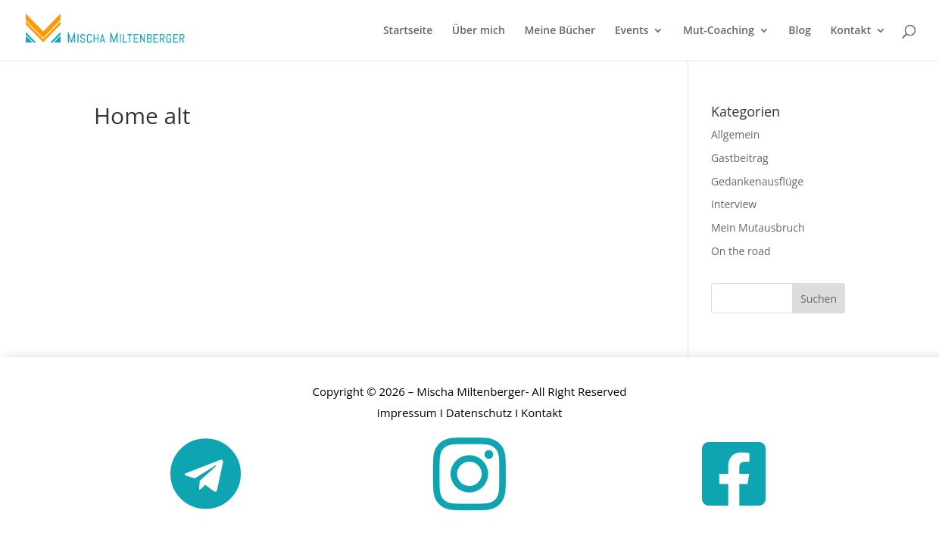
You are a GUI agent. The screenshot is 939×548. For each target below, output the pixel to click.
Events (632, 31)
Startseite (407, 31)
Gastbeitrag (740, 158)
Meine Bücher (559, 31)
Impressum (407, 412)
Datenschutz (479, 412)
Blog (799, 31)
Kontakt (850, 31)
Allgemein (735, 134)
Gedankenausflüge (757, 181)
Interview (734, 204)
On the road (741, 251)
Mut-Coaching (718, 31)
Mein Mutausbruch (758, 227)
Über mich (478, 31)
